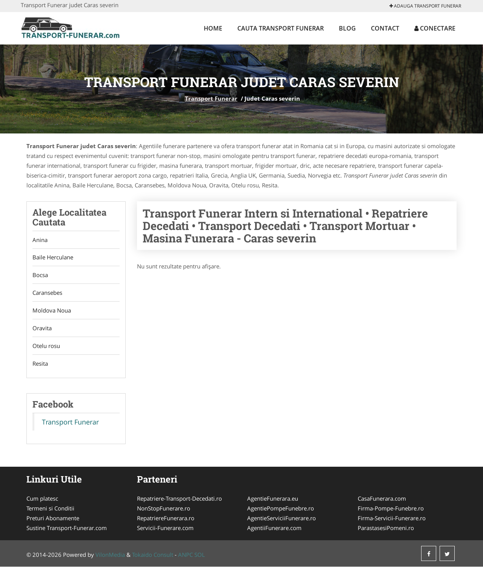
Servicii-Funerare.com (165, 528)
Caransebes (47, 293)
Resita (40, 364)
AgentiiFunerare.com (274, 528)
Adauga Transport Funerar (425, 6)
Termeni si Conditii (50, 508)
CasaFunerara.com (382, 499)
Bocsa (40, 275)
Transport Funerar (211, 98)
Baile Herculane (52, 257)
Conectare (434, 28)
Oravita (42, 328)
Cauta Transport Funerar (280, 28)
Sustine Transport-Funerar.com (66, 528)
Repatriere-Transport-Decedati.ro (179, 499)
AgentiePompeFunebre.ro (280, 508)
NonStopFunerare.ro (163, 508)
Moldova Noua (51, 310)
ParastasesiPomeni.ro (386, 528)
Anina (40, 240)
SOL (199, 555)
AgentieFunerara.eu (272, 499)
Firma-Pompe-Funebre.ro (391, 508)
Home (213, 28)
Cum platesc (42, 499)
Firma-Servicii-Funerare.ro (392, 518)
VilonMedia (110, 555)
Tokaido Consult (152, 555)
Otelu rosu (46, 346)
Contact (385, 28)
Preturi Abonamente (52, 518)
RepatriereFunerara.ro (165, 518)
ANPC (185, 555)
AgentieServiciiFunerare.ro (281, 518)
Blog (347, 28)
